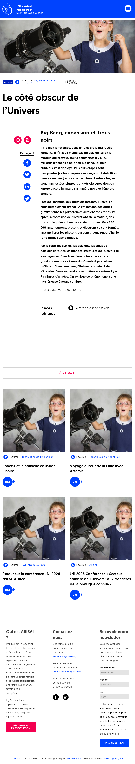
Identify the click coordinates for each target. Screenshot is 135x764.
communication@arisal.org (67, 671)
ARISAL (93, 564)
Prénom (104, 679)
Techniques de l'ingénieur (37, 456)
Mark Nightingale (113, 758)
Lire (7, 481)
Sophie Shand (74, 758)
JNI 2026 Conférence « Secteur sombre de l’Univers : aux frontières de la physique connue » (100, 578)
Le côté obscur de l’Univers (92, 308)
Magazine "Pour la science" (38, 82)
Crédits (16, 758)
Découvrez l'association (21, 727)
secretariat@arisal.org (64, 656)
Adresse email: (108, 667)
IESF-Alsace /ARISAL (33, 564)
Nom (102, 692)
